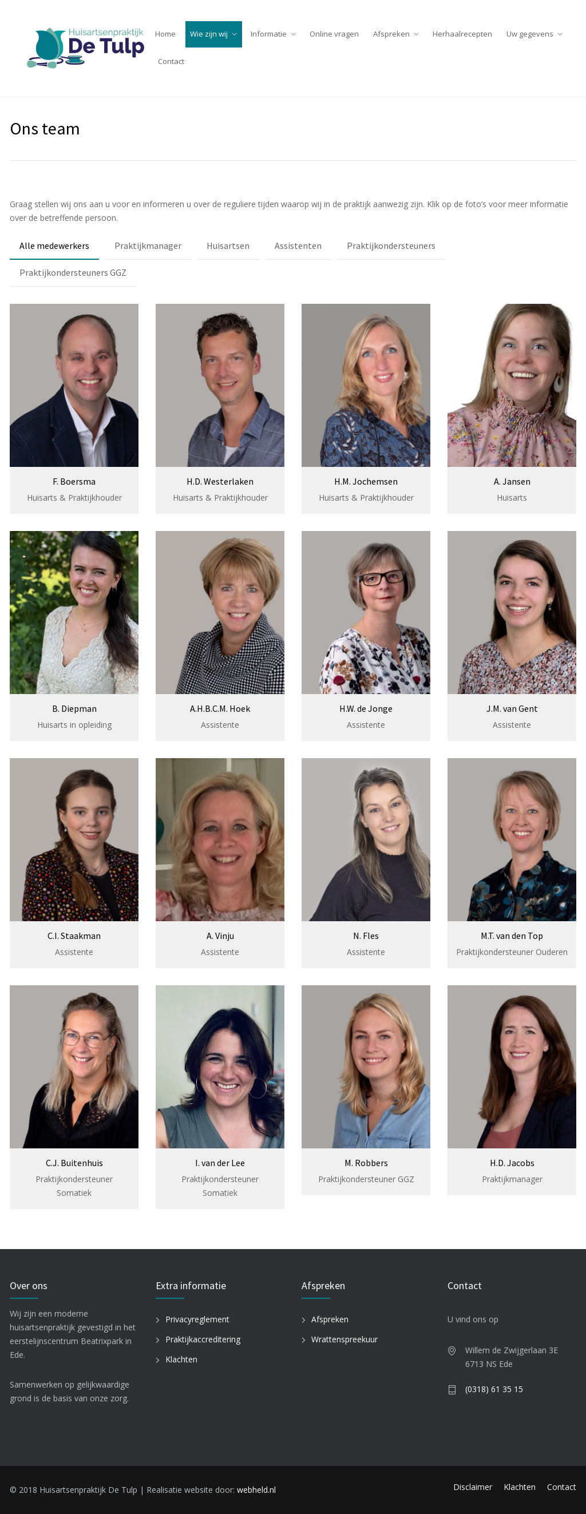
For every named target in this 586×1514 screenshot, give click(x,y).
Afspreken (391, 34)
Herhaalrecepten (462, 34)
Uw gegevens (529, 34)
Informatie (269, 34)
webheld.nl (256, 1489)
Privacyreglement (197, 1319)
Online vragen (334, 34)
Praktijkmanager (147, 245)
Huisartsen (228, 245)
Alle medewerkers (54, 245)
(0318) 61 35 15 (494, 1389)
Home (165, 34)
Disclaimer (472, 1486)
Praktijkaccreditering (202, 1339)
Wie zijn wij (209, 34)
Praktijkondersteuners (391, 245)
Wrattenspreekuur (344, 1339)
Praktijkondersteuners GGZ (72, 272)
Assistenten (298, 245)
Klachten (181, 1359)
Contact (171, 61)
